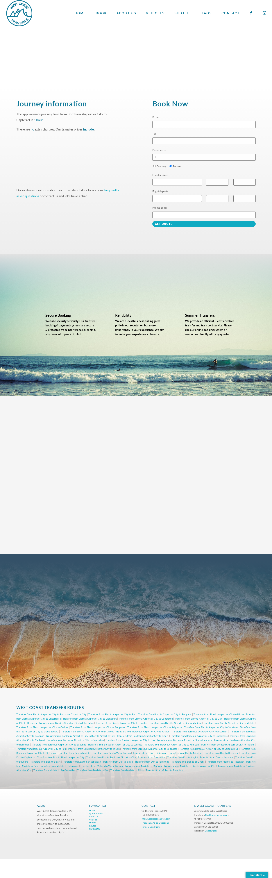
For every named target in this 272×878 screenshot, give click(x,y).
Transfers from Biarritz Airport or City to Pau (112, 714)
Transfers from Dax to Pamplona (152, 761)
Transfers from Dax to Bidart (45, 761)
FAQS (207, 13)
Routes (92, 825)
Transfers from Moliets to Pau (92, 770)
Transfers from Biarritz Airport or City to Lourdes (121, 723)
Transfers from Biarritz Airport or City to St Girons (87, 731)
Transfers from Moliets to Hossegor (225, 761)
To (154, 133)
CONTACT (230, 13)
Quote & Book (96, 813)
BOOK (101, 13)
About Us (93, 816)
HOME (80, 13)
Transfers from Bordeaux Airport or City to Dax (130, 740)
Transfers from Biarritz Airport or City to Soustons (211, 727)
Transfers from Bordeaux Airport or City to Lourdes (115, 744)
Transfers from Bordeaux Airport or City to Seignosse (149, 748)
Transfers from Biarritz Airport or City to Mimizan (175, 723)
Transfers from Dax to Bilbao (118, 761)
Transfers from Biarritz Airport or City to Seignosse (154, 727)
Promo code (159, 207)
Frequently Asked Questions (155, 822)
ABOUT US (126, 13)
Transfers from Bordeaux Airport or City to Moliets (227, 744)
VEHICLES (155, 13)
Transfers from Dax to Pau (151, 757)
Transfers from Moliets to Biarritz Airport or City (190, 766)
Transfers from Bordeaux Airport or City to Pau (41, 748)
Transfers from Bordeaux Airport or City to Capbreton (75, 740)
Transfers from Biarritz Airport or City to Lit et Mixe (66, 723)
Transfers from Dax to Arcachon (216, 757)
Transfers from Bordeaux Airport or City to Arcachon (199, 731)
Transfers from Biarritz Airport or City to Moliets (228, 723)
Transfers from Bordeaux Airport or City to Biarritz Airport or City (80, 735)
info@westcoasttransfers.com (156, 818)
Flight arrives (160, 174)
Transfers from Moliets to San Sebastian (54, 770)
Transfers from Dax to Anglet (182, 757)
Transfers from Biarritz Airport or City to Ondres (42, 727)
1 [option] (155, 157)
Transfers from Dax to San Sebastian (81, 761)
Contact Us (94, 828)
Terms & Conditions (151, 826)
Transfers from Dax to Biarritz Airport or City (60, 757)
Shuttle (92, 822)
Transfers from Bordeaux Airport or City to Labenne (58, 744)
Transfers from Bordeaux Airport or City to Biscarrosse (199, 735)
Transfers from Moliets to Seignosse (59, 766)
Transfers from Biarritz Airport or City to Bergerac (165, 714)
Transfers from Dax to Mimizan (185, 753)
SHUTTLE (183, 13)
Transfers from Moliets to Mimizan (143, 766)
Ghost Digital (211, 830)
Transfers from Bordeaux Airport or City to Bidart (142, 735)
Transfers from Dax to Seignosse (150, 753)
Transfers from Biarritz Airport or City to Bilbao (219, 714)
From (155, 117)
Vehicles (93, 819)
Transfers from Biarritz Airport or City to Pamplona (97, 727)
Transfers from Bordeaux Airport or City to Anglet (142, 731)
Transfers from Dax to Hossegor (221, 753)
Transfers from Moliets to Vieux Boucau (101, 766)
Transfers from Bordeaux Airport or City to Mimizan (171, 744)
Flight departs (160, 191)
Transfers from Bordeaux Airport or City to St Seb (94, 748)
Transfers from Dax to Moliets (74, 753)
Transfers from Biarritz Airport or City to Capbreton (146, 718)
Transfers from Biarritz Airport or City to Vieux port (90, 718)
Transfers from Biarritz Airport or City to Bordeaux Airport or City (51, 714)
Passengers (159, 149)
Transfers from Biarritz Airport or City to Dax (198, 718)
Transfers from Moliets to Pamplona (164, 770)
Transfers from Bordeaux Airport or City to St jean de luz (208, 748)
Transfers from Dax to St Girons (188, 761)
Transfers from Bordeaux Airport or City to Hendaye (184, 740)
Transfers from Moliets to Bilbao (127, 770)
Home (92, 810)
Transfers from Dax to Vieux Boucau (111, 753)
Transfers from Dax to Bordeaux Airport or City (111, 757)
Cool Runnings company (216, 814)
